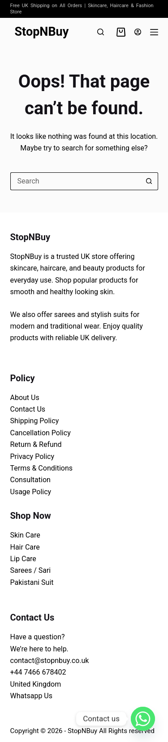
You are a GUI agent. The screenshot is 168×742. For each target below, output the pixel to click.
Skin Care (25, 535)
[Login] (137, 32)
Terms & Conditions (41, 468)
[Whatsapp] (143, 719)
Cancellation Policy (40, 433)
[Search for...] (75, 181)
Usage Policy (31, 492)
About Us (24, 397)
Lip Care (23, 558)
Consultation (30, 479)
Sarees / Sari (30, 570)
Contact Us (28, 409)
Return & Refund (36, 444)
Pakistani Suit (32, 582)
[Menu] (154, 32)
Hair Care (25, 547)
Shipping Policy (34, 421)
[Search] (100, 32)
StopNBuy (42, 32)
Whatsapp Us (31, 696)
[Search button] (149, 181)
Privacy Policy (32, 456)
